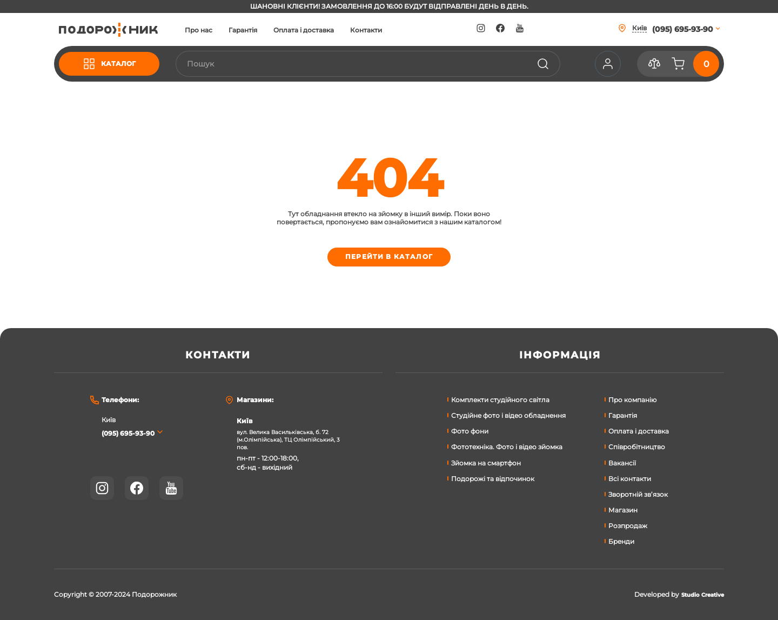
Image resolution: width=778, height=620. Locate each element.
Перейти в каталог (389, 259)
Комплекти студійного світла (500, 400)
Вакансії (622, 463)
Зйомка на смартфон (486, 463)
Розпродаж (627, 526)
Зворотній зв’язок (638, 494)
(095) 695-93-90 (132, 433)
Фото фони (469, 431)
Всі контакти (629, 479)
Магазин (623, 510)
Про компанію (632, 400)
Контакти (386, 30)
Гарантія (263, 30)
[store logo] (118, 29)
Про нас (218, 30)
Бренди (621, 541)
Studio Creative (698, 594)
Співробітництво (636, 447)
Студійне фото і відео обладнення (508, 415)
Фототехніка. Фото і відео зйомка (506, 447)
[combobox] (377, 64)
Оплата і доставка (323, 30)
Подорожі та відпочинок (492, 479)
